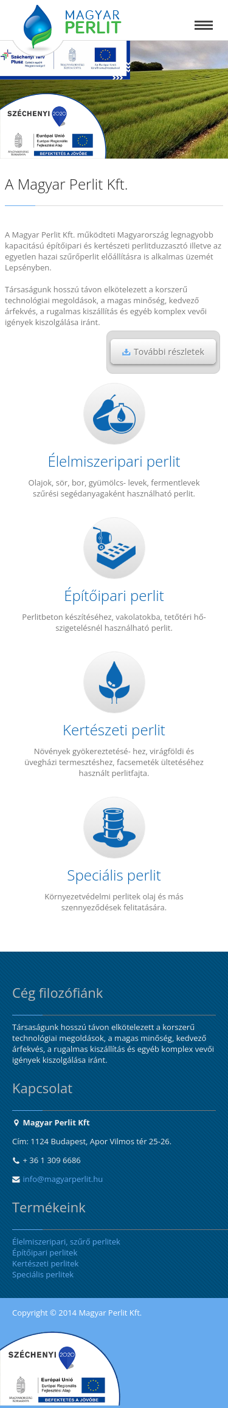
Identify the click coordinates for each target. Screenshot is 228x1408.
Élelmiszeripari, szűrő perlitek (66, 1241)
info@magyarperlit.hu (63, 1178)
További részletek (163, 351)
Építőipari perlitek (44, 1252)
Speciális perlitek (43, 1274)
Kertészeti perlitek (45, 1263)
